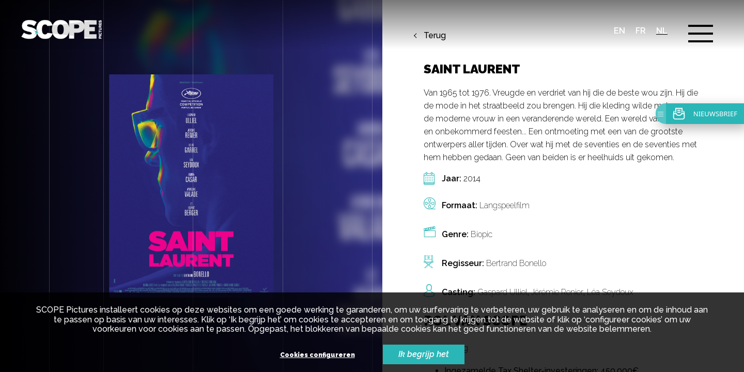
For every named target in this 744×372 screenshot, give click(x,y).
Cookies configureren (317, 355)
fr (641, 31)
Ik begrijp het (423, 354)
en (619, 31)
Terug (435, 35)
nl (662, 31)
